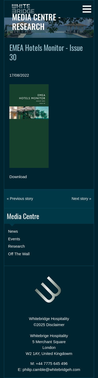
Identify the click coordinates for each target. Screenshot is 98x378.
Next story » (81, 198)
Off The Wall (19, 254)
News (13, 231)
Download (18, 176)
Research (16, 246)
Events (14, 239)
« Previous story (20, 198)
